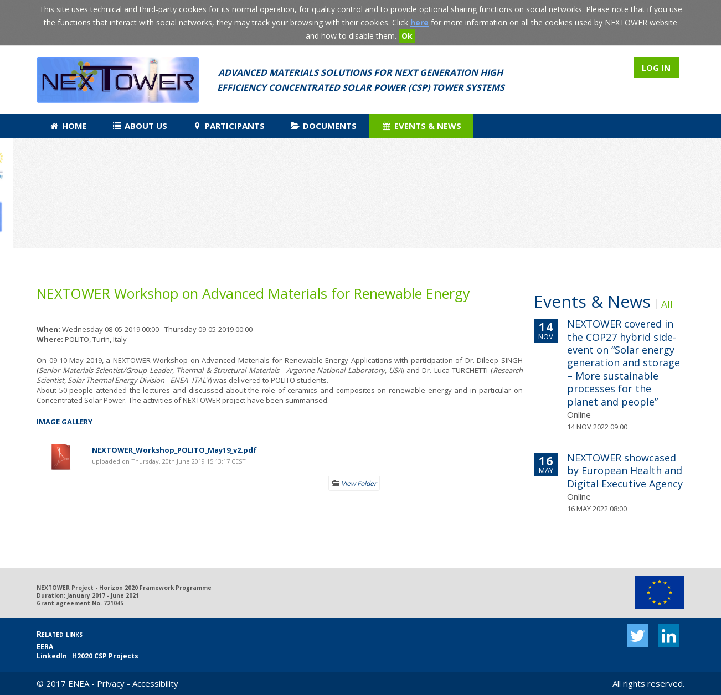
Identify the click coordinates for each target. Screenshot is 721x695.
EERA (45, 646)
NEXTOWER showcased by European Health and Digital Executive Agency (625, 470)
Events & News (421, 125)
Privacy (111, 683)
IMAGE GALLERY (64, 422)
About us (139, 125)
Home (68, 125)
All (667, 304)
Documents (323, 125)
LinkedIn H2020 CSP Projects (87, 656)
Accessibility (155, 683)
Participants (228, 125)
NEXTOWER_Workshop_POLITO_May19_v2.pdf (174, 450)
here (419, 22)
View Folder (354, 483)
